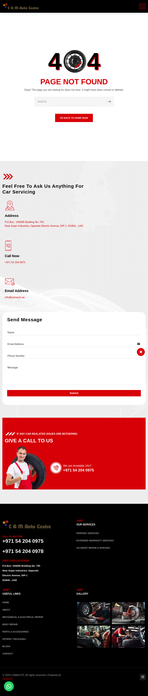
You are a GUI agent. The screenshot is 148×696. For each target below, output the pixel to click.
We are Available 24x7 (82, 465)
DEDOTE (7, 679)
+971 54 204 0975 (15, 262)
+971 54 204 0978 (23, 551)
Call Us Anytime (12, 536)
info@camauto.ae (15, 297)
